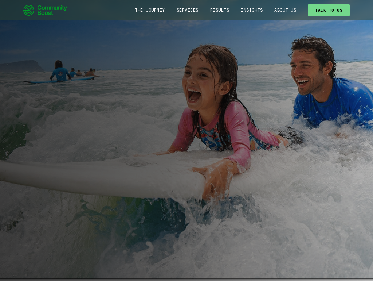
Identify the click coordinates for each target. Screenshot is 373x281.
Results (219, 10)
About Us (285, 10)
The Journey (150, 10)
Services (188, 10)
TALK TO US (328, 10)
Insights (252, 10)
